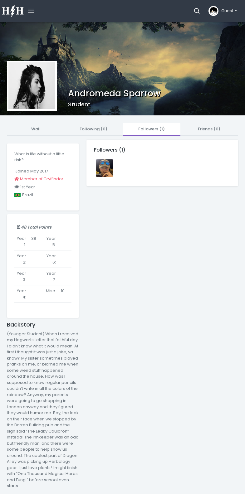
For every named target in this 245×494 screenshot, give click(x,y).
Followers (151, 129)
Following (93, 129)
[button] (197, 11)
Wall (36, 129)
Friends (209, 129)
